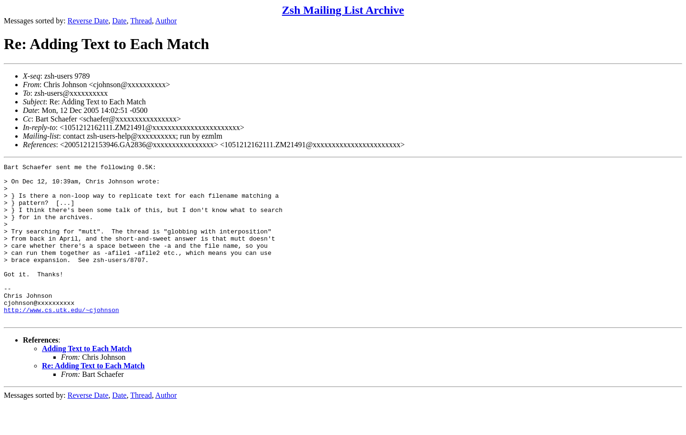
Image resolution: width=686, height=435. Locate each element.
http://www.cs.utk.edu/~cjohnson (61, 339)
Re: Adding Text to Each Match (93, 397)
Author (166, 21)
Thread (140, 21)
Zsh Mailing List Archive (343, 10)
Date (119, 21)
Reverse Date (88, 21)
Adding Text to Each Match (86, 380)
